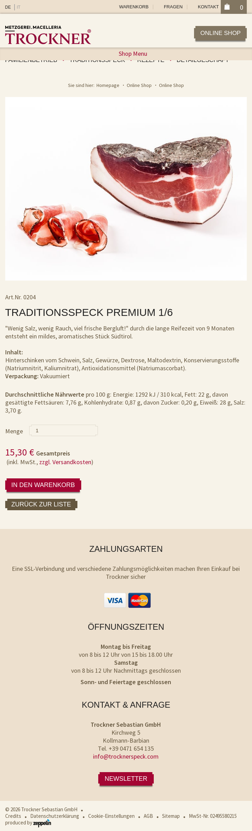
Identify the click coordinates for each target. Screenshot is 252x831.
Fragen (173, 6)
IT (18, 7)
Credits (13, 816)
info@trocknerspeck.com (126, 756)
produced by (28, 822)
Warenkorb (134, 6)
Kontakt (208, 6)
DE (8, 7)
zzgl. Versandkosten (65, 462)
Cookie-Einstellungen (111, 816)
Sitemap (171, 816)
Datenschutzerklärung (54, 816)
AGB (148, 816)
